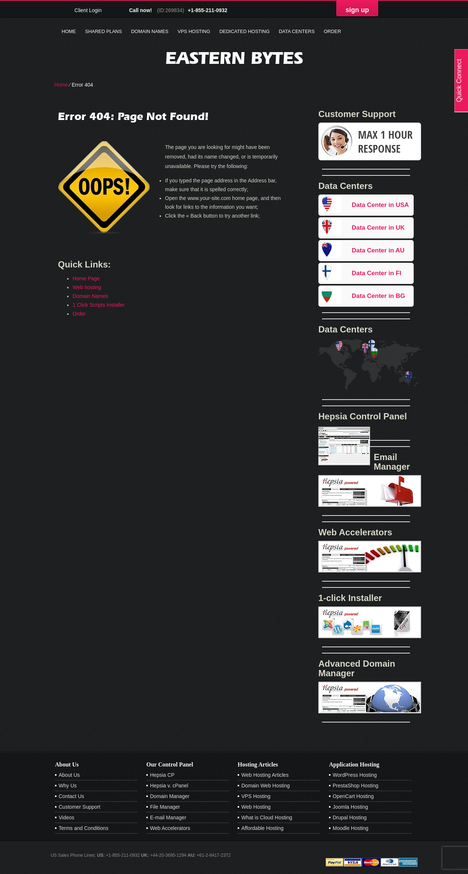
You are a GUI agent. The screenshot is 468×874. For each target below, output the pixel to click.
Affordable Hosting (262, 828)
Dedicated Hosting (244, 31)
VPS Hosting (194, 31)
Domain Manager (169, 796)
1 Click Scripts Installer (99, 305)
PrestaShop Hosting (356, 786)
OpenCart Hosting (353, 796)
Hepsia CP (162, 775)
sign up (357, 10)
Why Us (68, 786)
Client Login (88, 10)
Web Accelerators (170, 828)
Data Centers (297, 31)
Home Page (86, 278)
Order (332, 31)
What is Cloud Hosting (266, 817)
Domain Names (149, 31)
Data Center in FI (376, 273)
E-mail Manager (168, 817)
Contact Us (71, 796)
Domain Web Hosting (265, 786)
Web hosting (87, 287)
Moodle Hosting (350, 828)
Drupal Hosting (350, 817)
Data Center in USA (380, 204)
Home (69, 31)
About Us (69, 775)
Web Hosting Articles (265, 775)
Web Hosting (256, 807)
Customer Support (79, 807)
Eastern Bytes (234, 58)
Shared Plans (103, 31)
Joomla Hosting (350, 807)
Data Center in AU (378, 250)
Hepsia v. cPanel (169, 786)
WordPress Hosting (355, 775)
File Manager (165, 807)
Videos (66, 817)
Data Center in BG (378, 295)
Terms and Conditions (83, 828)
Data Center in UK (378, 227)
